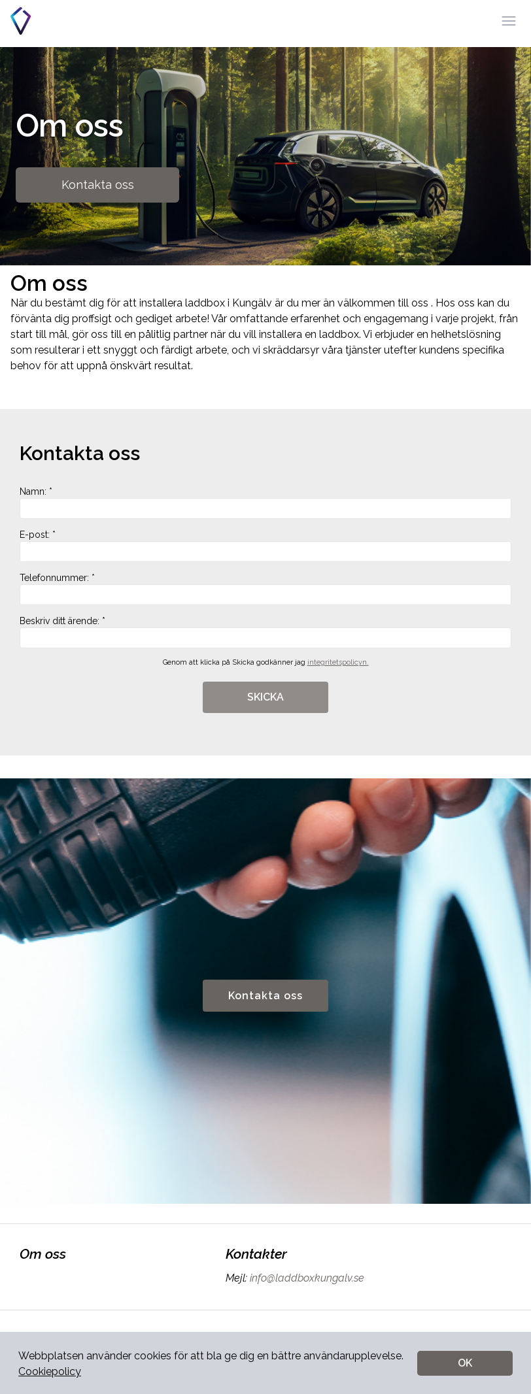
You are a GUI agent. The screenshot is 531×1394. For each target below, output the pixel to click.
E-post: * (265, 545)
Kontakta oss (97, 184)
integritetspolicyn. (338, 662)
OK (465, 1363)
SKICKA (265, 697)
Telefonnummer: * (265, 589)
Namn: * (265, 502)
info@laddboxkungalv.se (305, 1278)
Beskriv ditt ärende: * (265, 632)
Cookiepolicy (49, 1371)
